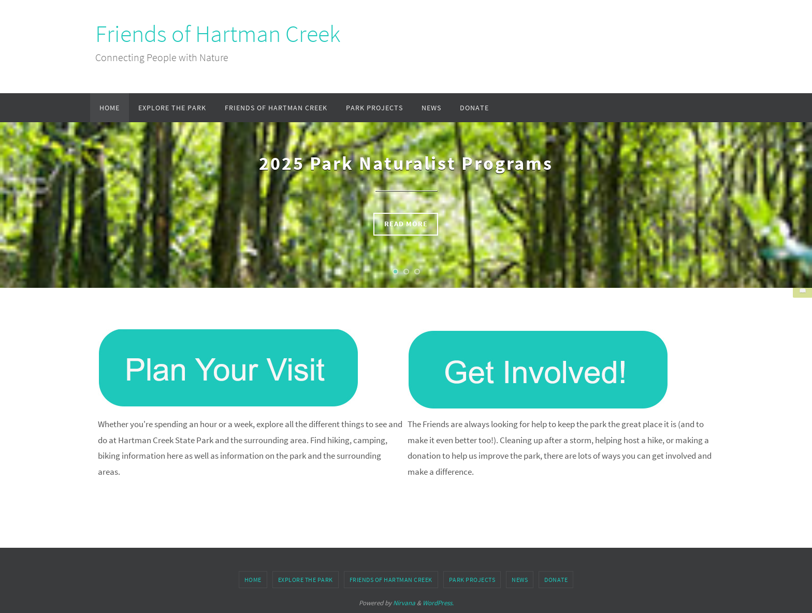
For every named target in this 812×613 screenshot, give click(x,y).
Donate (556, 579)
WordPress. (438, 603)
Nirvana (404, 603)
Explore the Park (305, 579)
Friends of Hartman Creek (217, 34)
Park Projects (472, 579)
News (520, 579)
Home (253, 579)
